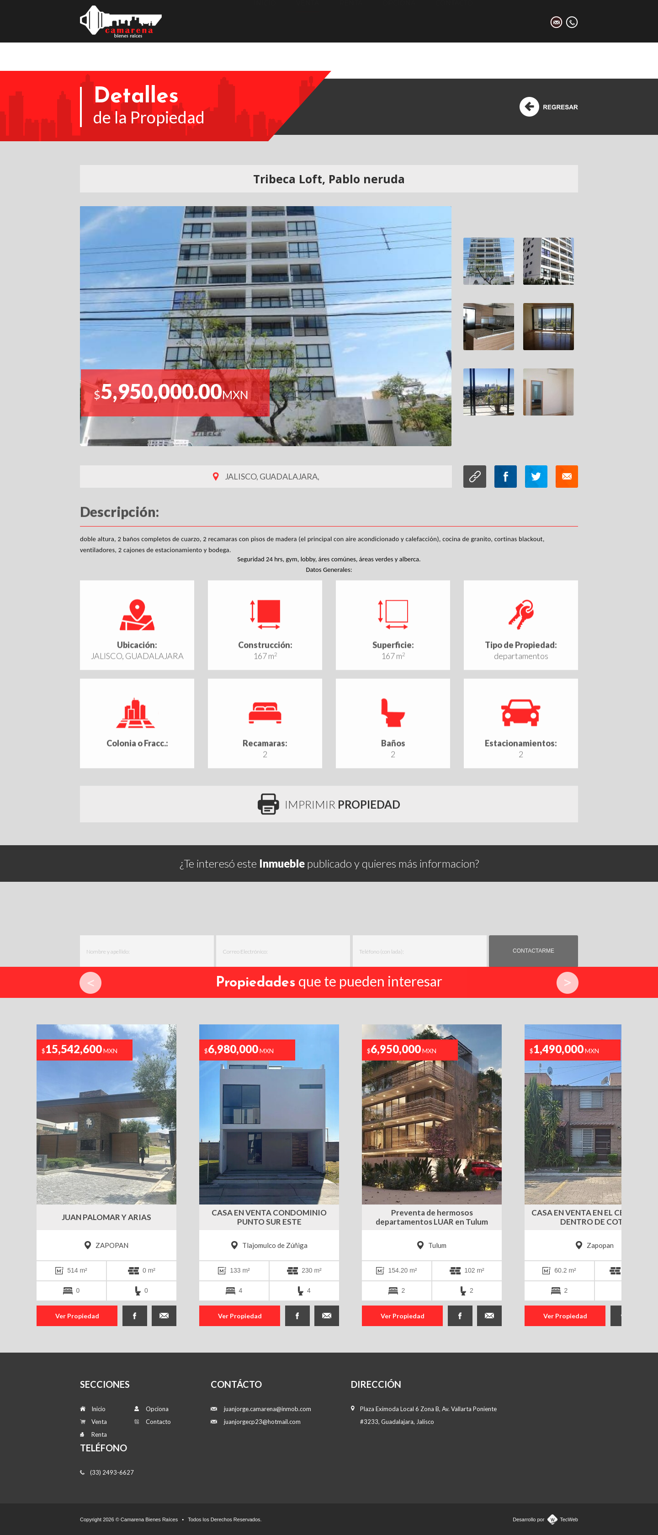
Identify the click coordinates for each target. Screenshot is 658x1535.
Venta (307, 20)
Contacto (454, 20)
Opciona (398, 20)
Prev (90, 983)
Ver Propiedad (77, 1316)
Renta (350, 20)
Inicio (265, 20)
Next (567, 983)
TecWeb (569, 1519)
